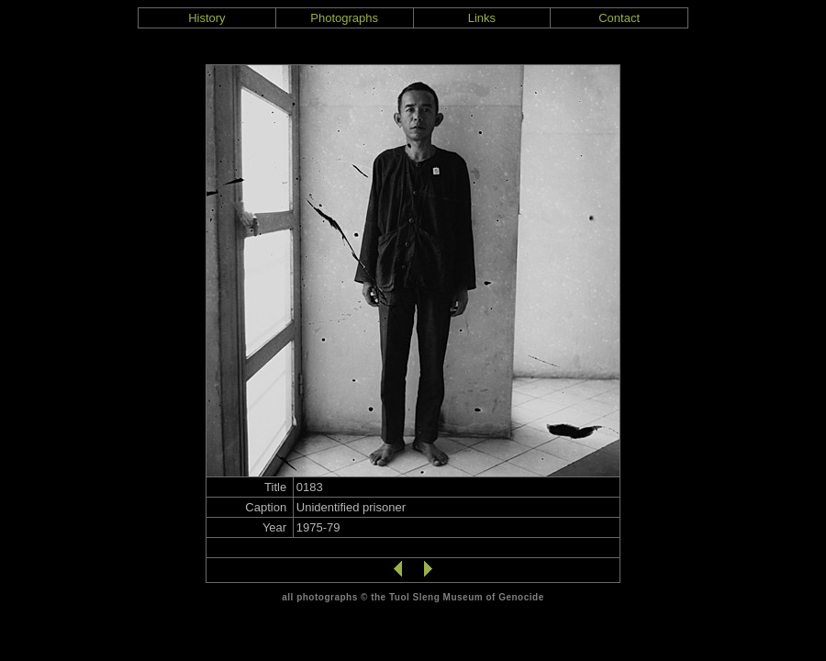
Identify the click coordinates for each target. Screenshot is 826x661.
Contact (619, 18)
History (206, 18)
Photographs (344, 18)
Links (482, 18)
